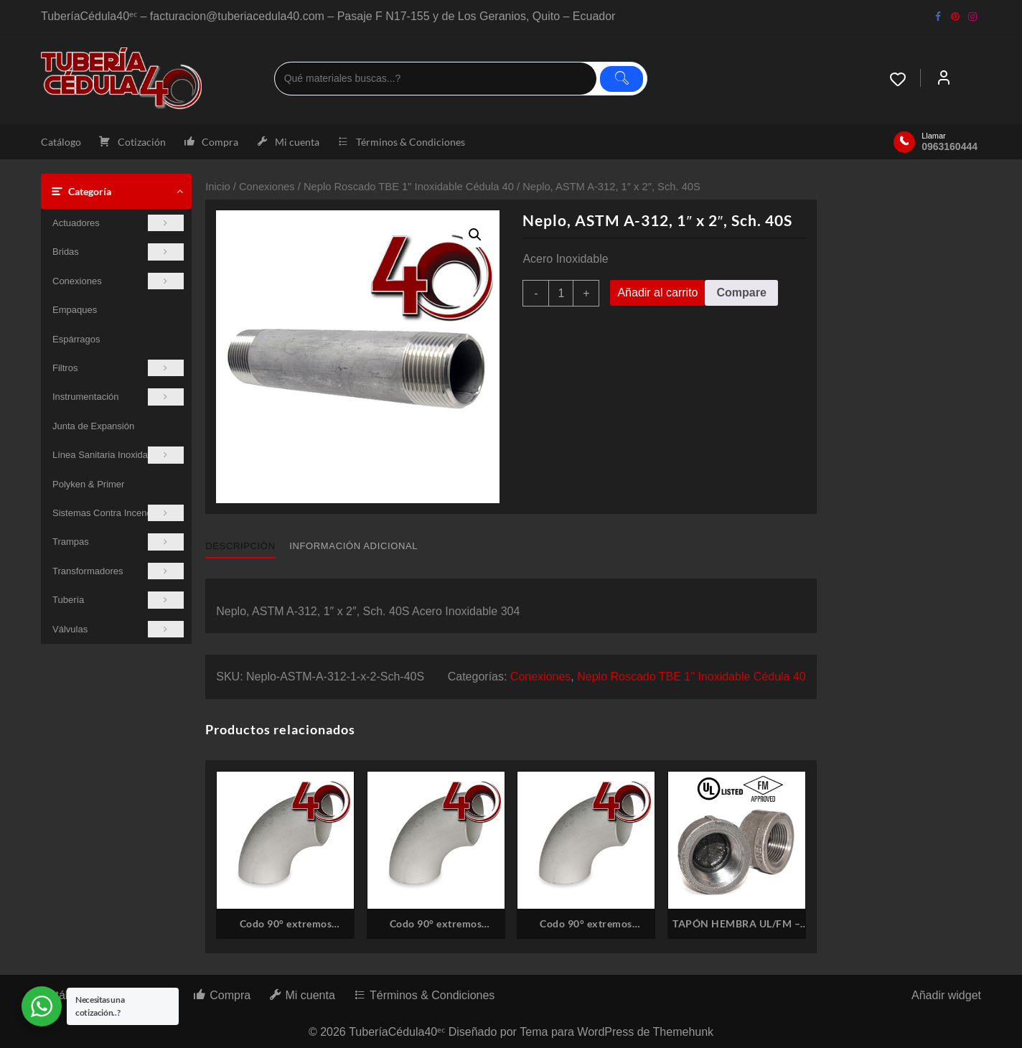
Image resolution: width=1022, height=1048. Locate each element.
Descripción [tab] (240, 546)
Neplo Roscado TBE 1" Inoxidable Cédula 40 (409, 186)
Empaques (74, 309)
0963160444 (950, 146)
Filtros (118, 368)
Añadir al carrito (657, 292)
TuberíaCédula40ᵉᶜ (397, 1032)
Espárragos (76, 339)
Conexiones (118, 281)
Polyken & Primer (88, 484)
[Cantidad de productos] (560, 293)
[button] (475, 235)
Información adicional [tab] (353, 546)
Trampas (118, 541)
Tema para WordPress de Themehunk (616, 1032)
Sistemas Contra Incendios (118, 513)
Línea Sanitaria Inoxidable (118, 454)
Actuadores (118, 223)
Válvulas (118, 629)
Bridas (118, 251)
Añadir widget (946, 995)
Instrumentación (118, 396)
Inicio (217, 186)
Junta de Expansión (93, 426)
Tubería (118, 599)
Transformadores (118, 571)
